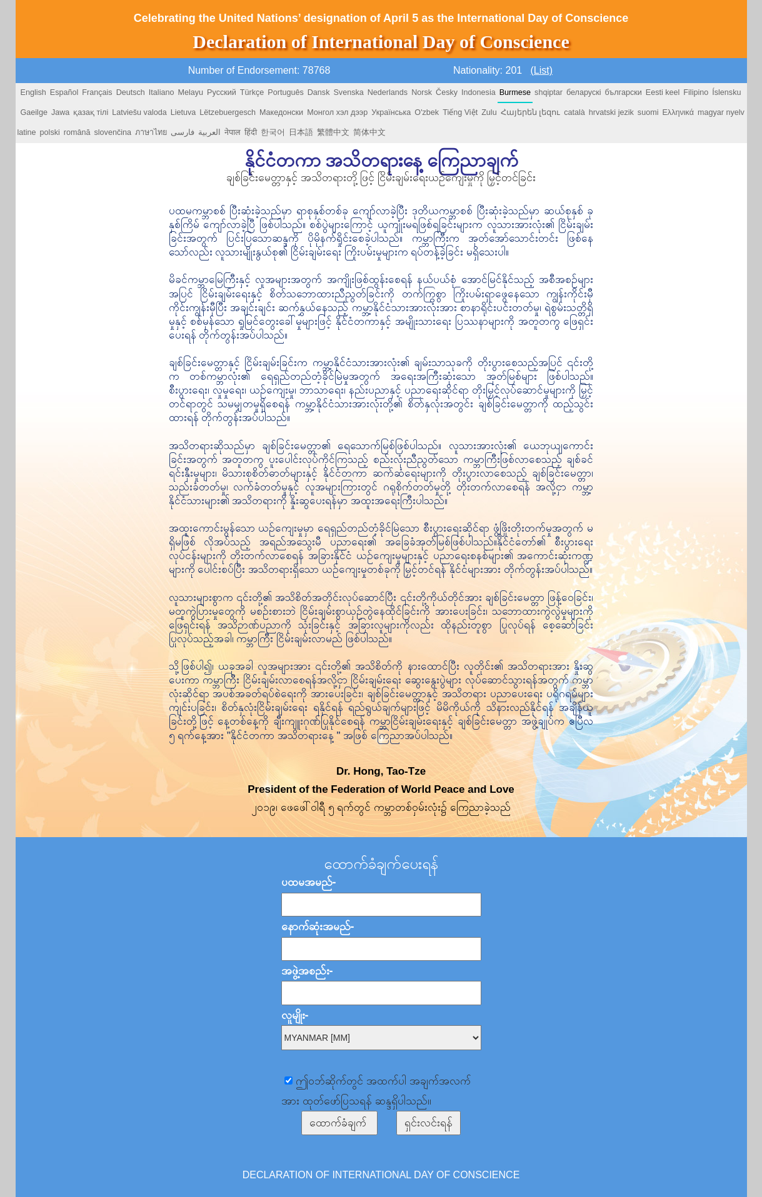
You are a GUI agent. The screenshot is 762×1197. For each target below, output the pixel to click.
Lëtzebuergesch (227, 112)
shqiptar (548, 92)
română (77, 132)
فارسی (182, 132)
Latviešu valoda (139, 112)
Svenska (348, 92)
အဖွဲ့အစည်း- (307, 971)
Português (285, 92)
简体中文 (369, 132)
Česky (447, 92)
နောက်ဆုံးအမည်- (317, 926)
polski (50, 132)
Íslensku (726, 92)
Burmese (515, 92)
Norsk (421, 92)
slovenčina (113, 132)
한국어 (273, 132)
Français (97, 92)
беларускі (583, 92)
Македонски (281, 112)
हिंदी (250, 132)
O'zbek (426, 112)
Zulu (489, 112)
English (33, 92)
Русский (221, 92)
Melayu (190, 92)
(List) (542, 70)
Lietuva (183, 112)
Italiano (161, 92)
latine (27, 132)
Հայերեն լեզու (531, 112)
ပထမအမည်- (308, 882)
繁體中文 (333, 132)
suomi (648, 112)
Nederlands (388, 92)
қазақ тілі (90, 112)
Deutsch (130, 92)
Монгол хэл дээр (337, 112)
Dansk (319, 92)
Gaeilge (34, 112)
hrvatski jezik (611, 112)
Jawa (60, 112)
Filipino (695, 92)
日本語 (301, 132)
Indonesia (478, 92)
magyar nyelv (721, 112)
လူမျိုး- (295, 1015)
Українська (391, 112)
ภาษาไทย (151, 132)
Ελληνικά (678, 112)
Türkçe (252, 92)
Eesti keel (663, 92)
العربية (209, 132)
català (574, 112)
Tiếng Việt (460, 112)
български (623, 92)
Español (64, 92)
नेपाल (232, 132)
